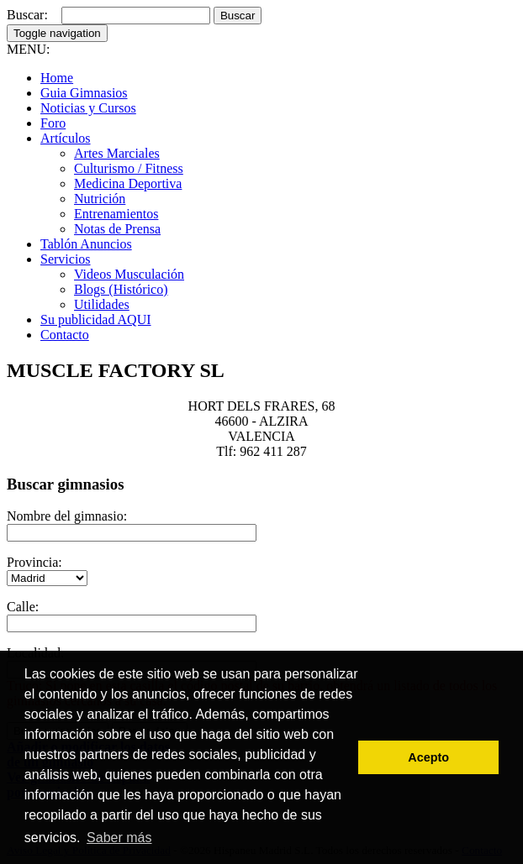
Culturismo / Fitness (128, 168)
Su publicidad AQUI (95, 319)
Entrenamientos (116, 214)
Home (56, 78)
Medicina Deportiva (128, 183)
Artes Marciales (117, 153)
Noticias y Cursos (88, 108)
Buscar (237, 15)
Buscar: (27, 15)
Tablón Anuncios (86, 244)
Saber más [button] (119, 837)
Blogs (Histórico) (121, 289)
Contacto (64, 334)
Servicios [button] (65, 259)
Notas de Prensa (117, 229)
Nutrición (99, 198)
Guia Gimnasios (84, 93)
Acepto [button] (428, 757)
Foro (53, 123)
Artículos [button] (65, 138)
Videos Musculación (129, 274)
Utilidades (101, 304)
